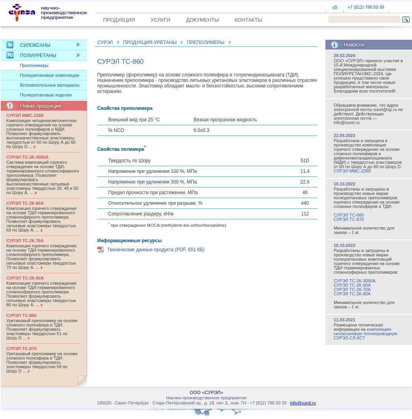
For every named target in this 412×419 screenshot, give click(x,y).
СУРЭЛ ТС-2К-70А (352, 289)
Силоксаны (35, 45)
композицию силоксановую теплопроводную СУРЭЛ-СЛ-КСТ (365, 333)
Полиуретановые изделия (46, 95)
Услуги (160, 20)
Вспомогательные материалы (49, 85)
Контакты (248, 20)
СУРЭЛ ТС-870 (349, 219)
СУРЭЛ (105, 42)
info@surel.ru (303, 402)
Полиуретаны (38, 55)
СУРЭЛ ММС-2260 (352, 171)
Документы (202, 20)
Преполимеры (34, 65)
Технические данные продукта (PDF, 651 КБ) (156, 249)
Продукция (119, 20)
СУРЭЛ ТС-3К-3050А (354, 280)
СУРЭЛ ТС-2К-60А (352, 285)
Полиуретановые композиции (49, 75)
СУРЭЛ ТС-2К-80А (352, 293)
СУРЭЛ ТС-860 (349, 215)
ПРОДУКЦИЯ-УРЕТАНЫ (150, 42)
